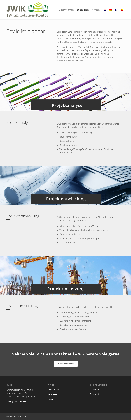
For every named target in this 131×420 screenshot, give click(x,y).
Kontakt (51, 399)
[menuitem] (66, 9)
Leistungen (52, 394)
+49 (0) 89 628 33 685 (16, 401)
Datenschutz (95, 394)
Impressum (94, 389)
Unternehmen (53, 389)
